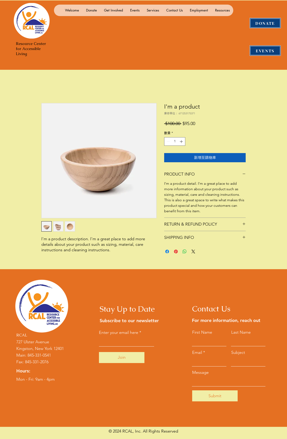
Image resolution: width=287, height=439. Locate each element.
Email (197, 352)
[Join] (122, 357)
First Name (202, 332)
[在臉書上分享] (167, 251)
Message (200, 372)
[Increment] (182, 141)
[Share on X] (193, 251)
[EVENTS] (265, 50)
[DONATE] (265, 23)
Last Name (241, 332)
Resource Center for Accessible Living (31, 48)
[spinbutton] (175, 141)
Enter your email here (118, 332)
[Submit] (215, 396)
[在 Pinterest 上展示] (176, 251)
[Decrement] (168, 141)
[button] (91, 10)
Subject (238, 352)
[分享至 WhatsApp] (184, 251)
